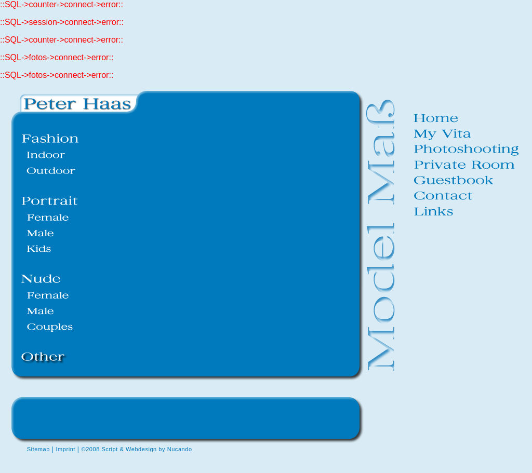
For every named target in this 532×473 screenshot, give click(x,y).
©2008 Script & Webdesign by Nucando (137, 449)
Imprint (65, 449)
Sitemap (38, 449)
